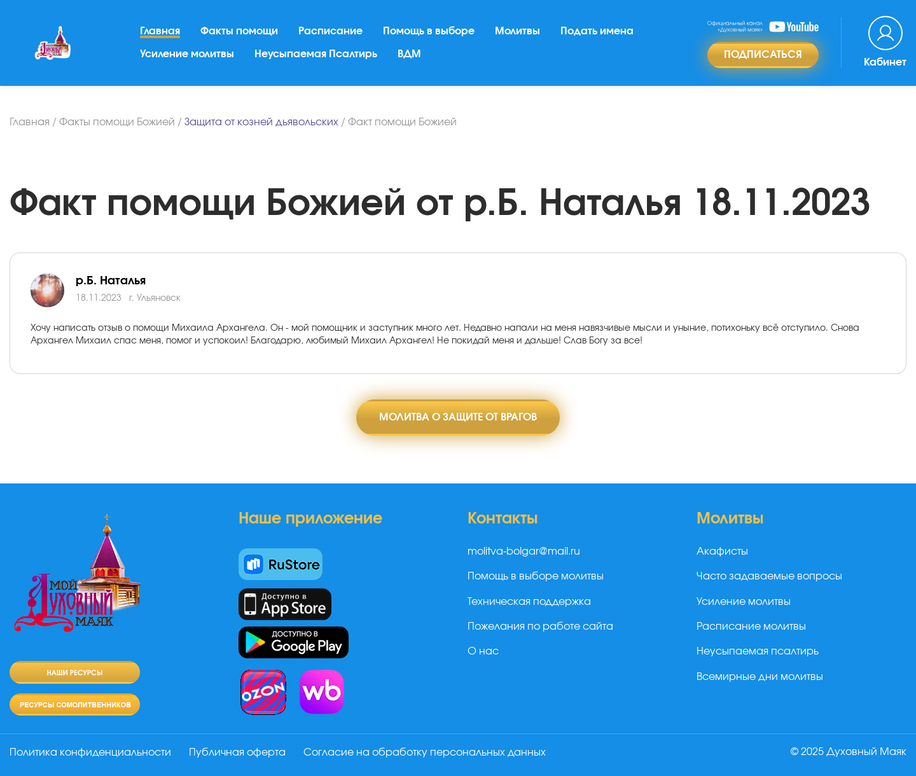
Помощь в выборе (429, 31)
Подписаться (763, 55)
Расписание (330, 31)
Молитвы (517, 31)
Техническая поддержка (529, 602)
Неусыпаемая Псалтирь (315, 54)
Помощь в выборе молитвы (536, 576)
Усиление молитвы (187, 54)
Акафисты (722, 551)
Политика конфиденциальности (90, 752)
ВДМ (409, 54)
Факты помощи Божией (117, 122)
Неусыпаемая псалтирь (758, 651)
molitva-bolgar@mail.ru (524, 551)
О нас (483, 651)
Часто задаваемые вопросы (769, 576)
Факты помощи (239, 31)
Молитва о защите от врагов (458, 417)
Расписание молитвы (751, 626)
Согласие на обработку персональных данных (424, 752)
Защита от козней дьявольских (261, 122)
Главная (160, 31)
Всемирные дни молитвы (760, 677)
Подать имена (597, 31)
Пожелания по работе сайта (540, 626)
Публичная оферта (237, 752)
